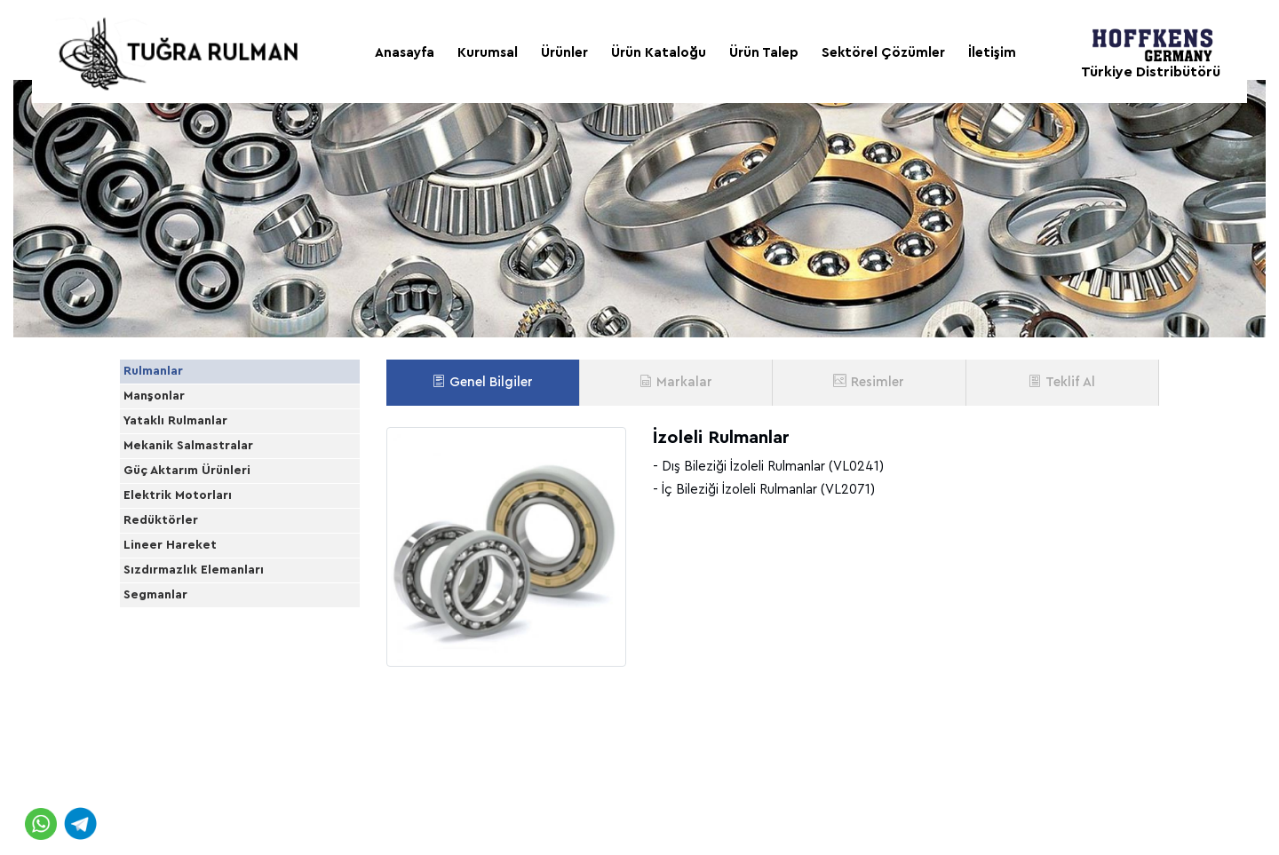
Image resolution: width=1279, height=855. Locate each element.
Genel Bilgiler (483, 381)
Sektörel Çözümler (883, 52)
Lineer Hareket (187, 715)
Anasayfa (404, 52)
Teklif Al (1062, 381)
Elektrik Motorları (195, 620)
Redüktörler (178, 667)
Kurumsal (487, 52)
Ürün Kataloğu (658, 52)
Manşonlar (172, 430)
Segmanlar (173, 810)
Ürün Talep (763, 52)
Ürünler (564, 52)
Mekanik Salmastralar (206, 525)
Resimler (868, 381)
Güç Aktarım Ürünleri (204, 573)
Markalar (676, 381)
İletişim (992, 52)
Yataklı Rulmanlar (193, 478)
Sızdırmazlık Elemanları (211, 762)
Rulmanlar (171, 383)
